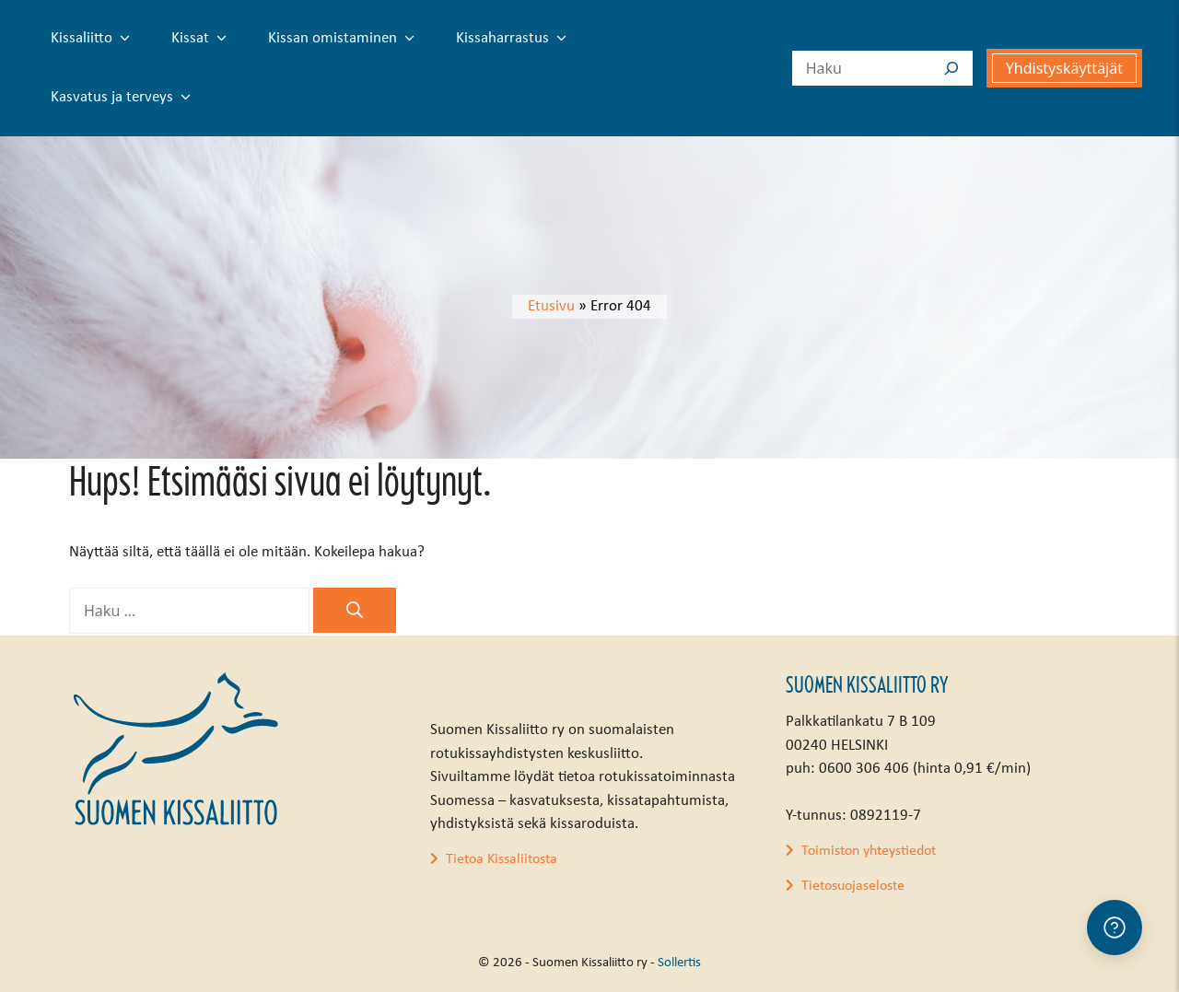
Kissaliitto (94, 38)
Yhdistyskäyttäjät (1064, 68)
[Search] (951, 68)
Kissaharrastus (515, 38)
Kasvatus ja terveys (124, 97)
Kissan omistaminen (345, 38)
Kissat (202, 38)
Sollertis (679, 963)
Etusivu (551, 306)
